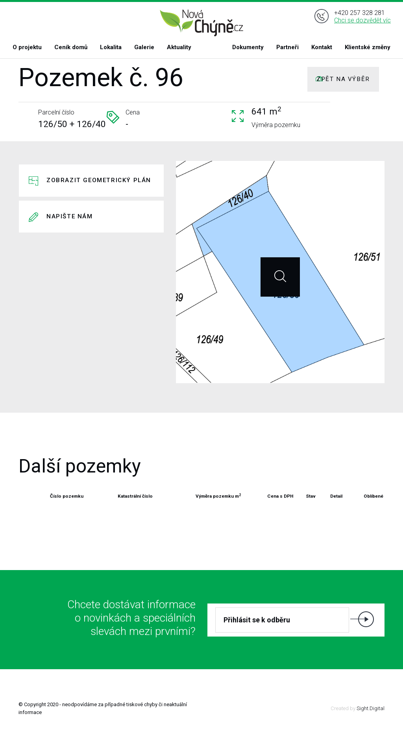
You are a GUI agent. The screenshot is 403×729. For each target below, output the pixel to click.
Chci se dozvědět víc (362, 23)
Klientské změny (367, 47)
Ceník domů (70, 47)
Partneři (287, 47)
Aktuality (179, 47)
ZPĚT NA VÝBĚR (343, 79)
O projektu (27, 47)
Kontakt (321, 47)
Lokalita (111, 47)
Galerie (144, 47)
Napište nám (69, 216)
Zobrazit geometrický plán (98, 180)
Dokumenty (248, 47)
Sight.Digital (371, 708)
